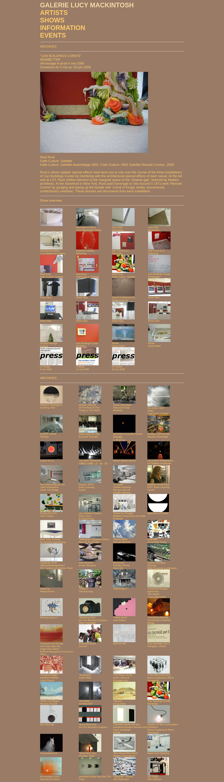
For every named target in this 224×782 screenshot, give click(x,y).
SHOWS (52, 20)
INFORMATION (62, 27)
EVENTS (53, 35)
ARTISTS (54, 12)
